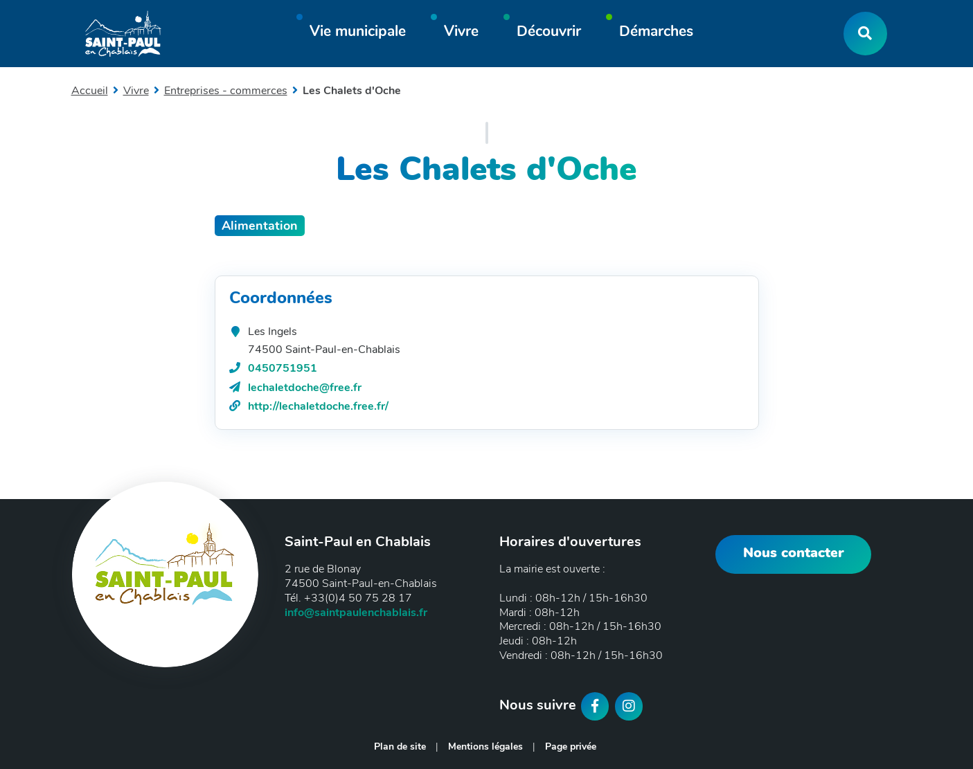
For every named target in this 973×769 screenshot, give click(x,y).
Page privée (570, 746)
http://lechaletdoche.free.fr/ (318, 406)
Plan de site (400, 746)
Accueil (89, 90)
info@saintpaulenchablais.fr (356, 612)
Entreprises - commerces (225, 90)
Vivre (136, 90)
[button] (358, 33)
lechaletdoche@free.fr (304, 387)
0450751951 (282, 368)
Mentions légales (485, 746)
